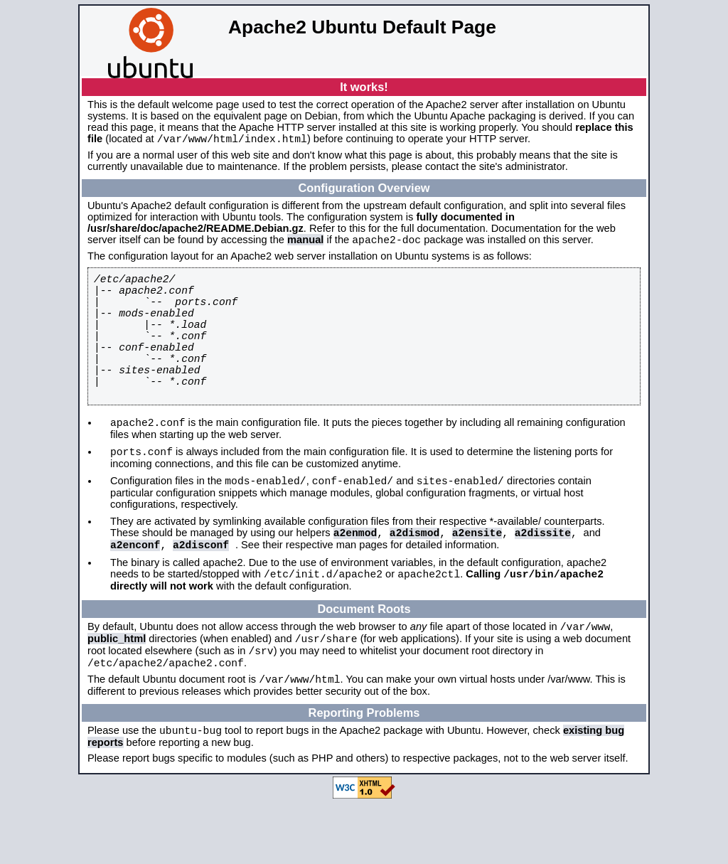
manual (305, 244)
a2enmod (355, 576)
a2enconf (135, 590)
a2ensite (477, 576)
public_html (116, 691)
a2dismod (414, 576)
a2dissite (543, 576)
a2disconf (201, 590)
